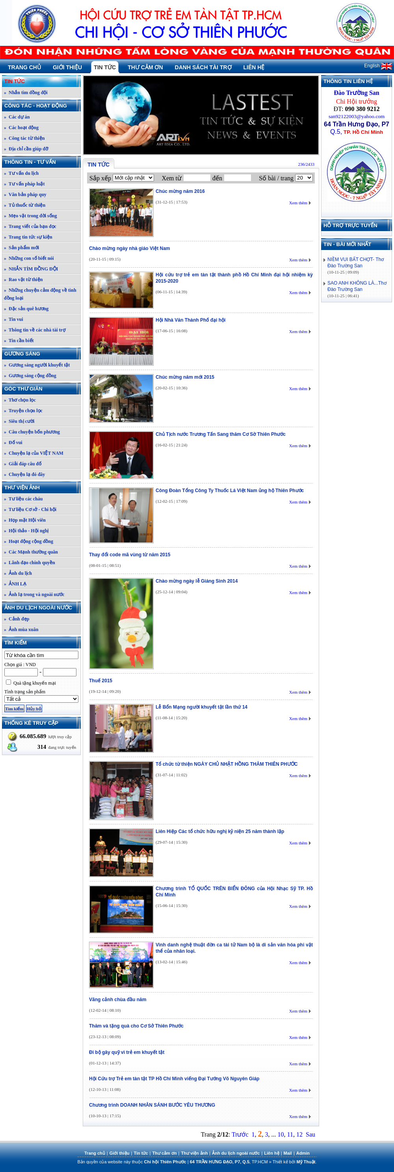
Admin (303, 1153)
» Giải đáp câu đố (22, 464)
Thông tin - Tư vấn (42, 162)
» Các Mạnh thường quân (31, 552)
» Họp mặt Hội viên (25, 520)
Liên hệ (254, 67)
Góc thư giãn (42, 388)
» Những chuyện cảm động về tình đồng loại (40, 294)
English (378, 66)
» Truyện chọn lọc (23, 410)
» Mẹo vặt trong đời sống (30, 215)
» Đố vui (13, 442)
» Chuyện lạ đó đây (24, 474)
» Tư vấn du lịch (21, 173)
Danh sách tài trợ (203, 67)
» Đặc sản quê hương (26, 308)
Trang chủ (24, 67)
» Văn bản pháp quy (25, 194)
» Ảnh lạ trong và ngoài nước (34, 594)
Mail (288, 1153)
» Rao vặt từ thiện (23, 279)
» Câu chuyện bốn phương (32, 432)
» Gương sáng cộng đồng (30, 375)
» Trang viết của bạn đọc (30, 226)
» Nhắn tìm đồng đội (26, 92)
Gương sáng (42, 353)
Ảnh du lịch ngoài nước (42, 607)
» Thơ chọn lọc (20, 400)
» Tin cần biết (19, 340)
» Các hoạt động (21, 127)
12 (299, 1134)
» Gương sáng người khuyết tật (37, 365)
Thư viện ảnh (42, 487)
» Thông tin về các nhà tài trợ (34, 330)
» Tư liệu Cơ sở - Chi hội (30, 509)
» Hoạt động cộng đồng (28, 541)
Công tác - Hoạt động (42, 105)
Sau (310, 1134)
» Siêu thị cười (19, 421)
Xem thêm (298, 202)
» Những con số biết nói (29, 258)
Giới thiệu (67, 67)
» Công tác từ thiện (24, 138)
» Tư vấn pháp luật (24, 184)
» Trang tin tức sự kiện (28, 237)
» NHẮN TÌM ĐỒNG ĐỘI (31, 269)
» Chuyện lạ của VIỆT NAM (33, 453)
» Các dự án (17, 117)
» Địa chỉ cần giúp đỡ (26, 149)
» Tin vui (13, 319)
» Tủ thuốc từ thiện (24, 205)
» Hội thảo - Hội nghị (26, 530)
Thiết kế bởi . (295, 1161)
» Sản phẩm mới (21, 247)
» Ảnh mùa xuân (21, 629)
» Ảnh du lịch (18, 573)
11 (290, 1134)
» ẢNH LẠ (15, 584)
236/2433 (306, 164)
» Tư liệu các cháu (23, 499)
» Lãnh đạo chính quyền (29, 562)
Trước (240, 1134)
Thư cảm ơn (145, 67)
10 (281, 1134)
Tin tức (105, 67)
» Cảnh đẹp (16, 619)
